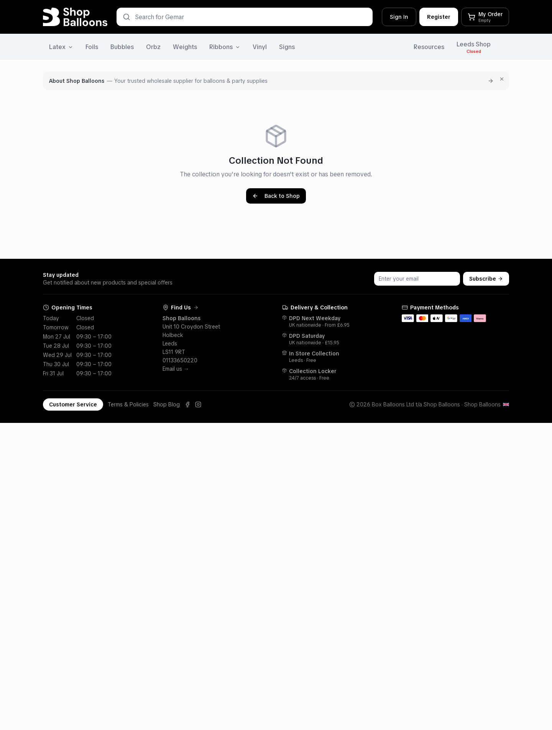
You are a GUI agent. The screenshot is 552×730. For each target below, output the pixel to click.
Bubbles (122, 47)
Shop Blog (166, 404)
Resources (429, 47)
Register (438, 16)
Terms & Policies (128, 404)
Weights (185, 47)
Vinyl (260, 47)
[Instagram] (198, 404)
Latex (61, 47)
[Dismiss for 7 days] (502, 79)
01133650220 (180, 360)
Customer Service (73, 404)
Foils (91, 47)
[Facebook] (187, 404)
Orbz (153, 47)
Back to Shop (276, 195)
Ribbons (224, 47)
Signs (287, 47)
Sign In (399, 16)
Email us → (176, 368)
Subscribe (486, 278)
